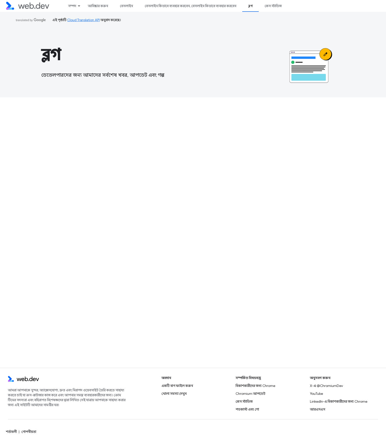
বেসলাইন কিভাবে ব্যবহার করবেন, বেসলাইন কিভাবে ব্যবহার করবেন (190, 6)
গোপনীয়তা (28, 432)
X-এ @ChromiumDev (326, 385)
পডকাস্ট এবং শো (247, 409)
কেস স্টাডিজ (273, 6)
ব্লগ (51, 55)
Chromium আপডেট (250, 393)
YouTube (316, 393)
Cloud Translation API (83, 20)
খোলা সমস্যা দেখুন (174, 393)
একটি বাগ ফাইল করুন (177, 385)
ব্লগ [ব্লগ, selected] (250, 6)
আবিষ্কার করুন (98, 6)
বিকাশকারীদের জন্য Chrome (255, 385)
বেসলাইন (126, 6)
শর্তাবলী (11, 432)
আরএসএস (317, 409)
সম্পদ (72, 6)
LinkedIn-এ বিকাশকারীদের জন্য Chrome (338, 401)
